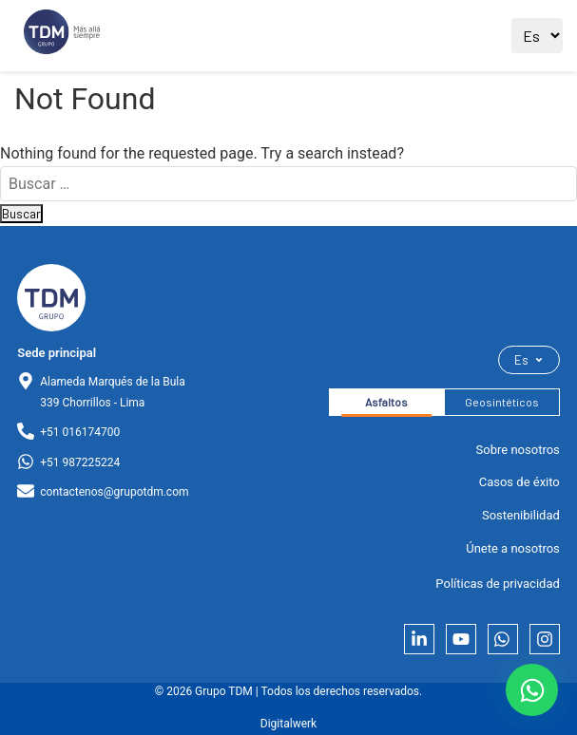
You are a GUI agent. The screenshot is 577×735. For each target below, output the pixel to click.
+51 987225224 (80, 462)
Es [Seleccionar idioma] (529, 360)
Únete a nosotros (513, 548)
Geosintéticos (502, 401)
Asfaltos (386, 401)
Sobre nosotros (518, 450)
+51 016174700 (80, 432)
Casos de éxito (519, 482)
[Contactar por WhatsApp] (532, 690)
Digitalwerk (288, 723)
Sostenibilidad (521, 515)
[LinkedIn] (419, 639)
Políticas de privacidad (497, 583)
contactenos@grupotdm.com (114, 492)
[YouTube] (461, 639)
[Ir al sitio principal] (62, 35)
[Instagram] (544, 639)
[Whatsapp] (503, 639)
